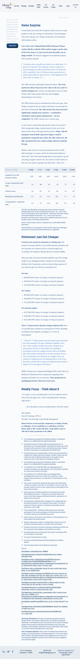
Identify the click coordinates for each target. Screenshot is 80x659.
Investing (31, 5)
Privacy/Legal (63, 652)
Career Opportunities (67, 653)
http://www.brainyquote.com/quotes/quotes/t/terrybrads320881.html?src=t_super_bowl (41, 612)
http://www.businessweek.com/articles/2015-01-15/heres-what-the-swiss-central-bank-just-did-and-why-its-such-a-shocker (43, 583)
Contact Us (75, 6)
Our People (53, 6)
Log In (68, 5)
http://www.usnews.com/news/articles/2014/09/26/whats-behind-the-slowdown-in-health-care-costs (44, 607)
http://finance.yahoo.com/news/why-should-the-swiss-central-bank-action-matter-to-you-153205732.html (44, 569)
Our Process (45, 6)
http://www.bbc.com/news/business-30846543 (34, 551)
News (60, 5)
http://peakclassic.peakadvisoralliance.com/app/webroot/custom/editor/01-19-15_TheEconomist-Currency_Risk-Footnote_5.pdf (44, 578)
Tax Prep (16, 5)
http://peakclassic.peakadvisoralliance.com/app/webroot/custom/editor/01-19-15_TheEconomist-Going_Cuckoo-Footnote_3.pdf (44, 564)
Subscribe (12, 45)
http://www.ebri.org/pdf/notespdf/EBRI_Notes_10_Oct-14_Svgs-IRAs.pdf (42, 601)
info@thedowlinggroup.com (47, 652)
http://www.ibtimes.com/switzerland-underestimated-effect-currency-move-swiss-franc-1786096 (44, 593)
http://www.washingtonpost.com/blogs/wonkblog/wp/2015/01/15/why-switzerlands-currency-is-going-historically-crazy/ (41, 588)
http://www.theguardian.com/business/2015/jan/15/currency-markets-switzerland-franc (41, 555)
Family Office (38, 6)
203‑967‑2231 (47, 650)
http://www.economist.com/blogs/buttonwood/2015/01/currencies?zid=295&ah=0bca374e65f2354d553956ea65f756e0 (40, 560)
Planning (23, 5)
